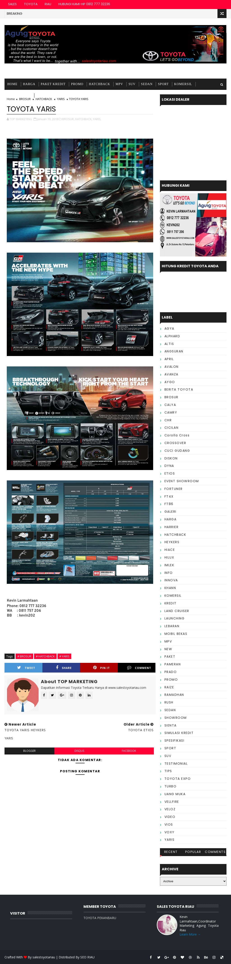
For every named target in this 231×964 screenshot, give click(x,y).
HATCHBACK (99, 84)
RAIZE (169, 687)
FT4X (169, 496)
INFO (168, 572)
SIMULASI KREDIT (179, 733)
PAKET (170, 656)
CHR (168, 420)
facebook (129, 751)
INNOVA (171, 580)
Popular (193, 852)
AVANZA (171, 374)
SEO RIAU (87, 957)
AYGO (169, 382)
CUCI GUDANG (177, 450)
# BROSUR (24, 656)
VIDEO (170, 817)
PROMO (77, 84)
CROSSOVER (175, 443)
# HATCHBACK (45, 656)
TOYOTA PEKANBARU (99, 918)
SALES (12, 4)
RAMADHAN (174, 694)
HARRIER (171, 527)
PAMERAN (172, 664)
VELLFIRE (171, 801)
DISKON (171, 458)
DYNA (169, 465)
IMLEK (169, 565)
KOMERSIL (183, 84)
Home (12, 84)
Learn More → (190, 934)
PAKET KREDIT (53, 84)
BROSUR (171, 397)
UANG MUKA (175, 794)
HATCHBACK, (83, 119)
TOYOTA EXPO (177, 778)
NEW (168, 649)
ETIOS (169, 473)
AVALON (171, 366)
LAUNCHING (174, 618)
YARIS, (97, 119)
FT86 (168, 504)
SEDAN (147, 84)
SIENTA (170, 725)
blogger (29, 751)
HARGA (29, 84)
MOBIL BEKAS (19, 95)
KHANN (170, 588)
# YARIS (64, 656)
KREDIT (170, 603)
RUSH (168, 702)
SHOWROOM (175, 717)
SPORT (163, 84)
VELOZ (170, 809)
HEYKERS (172, 542)
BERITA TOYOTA (178, 389)
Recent (171, 852)
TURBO (170, 786)
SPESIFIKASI (174, 740)
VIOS (168, 824)
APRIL (169, 359)
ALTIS (169, 344)
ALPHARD (172, 336)
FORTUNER (173, 489)
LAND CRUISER (176, 611)
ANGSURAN (173, 351)
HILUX (169, 557)
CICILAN (171, 427)
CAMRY (170, 412)
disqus (79, 751)
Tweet (26, 668)
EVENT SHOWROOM (181, 481)
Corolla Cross (177, 435)
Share (64, 668)
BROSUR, (68, 119)
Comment (139, 668)
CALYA (170, 405)
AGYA (169, 328)
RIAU (48, 4)
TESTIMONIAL (48, 95)
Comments (215, 852)
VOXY (169, 832)
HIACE (169, 549)
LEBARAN (172, 626)
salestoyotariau (43, 957)
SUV (132, 84)
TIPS (168, 771)
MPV (119, 84)
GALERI (170, 511)
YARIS (169, 839)
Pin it (101, 668)
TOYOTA (30, 4)
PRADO (170, 672)
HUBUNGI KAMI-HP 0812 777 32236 (84, 4)
